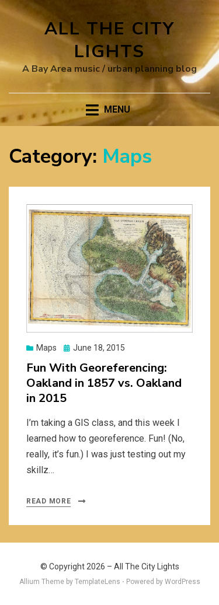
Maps (46, 347)
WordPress (182, 582)
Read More (48, 501)
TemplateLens (97, 582)
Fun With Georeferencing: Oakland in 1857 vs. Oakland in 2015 (104, 383)
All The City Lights (109, 40)
